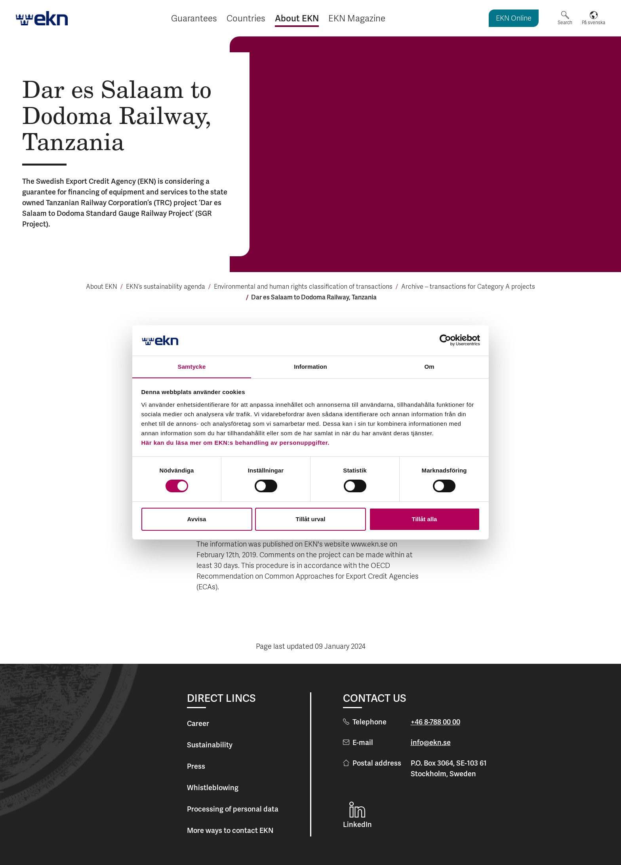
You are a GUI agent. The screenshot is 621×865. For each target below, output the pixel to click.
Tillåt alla (424, 519)
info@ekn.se (431, 742)
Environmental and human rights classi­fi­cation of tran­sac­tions (303, 287)
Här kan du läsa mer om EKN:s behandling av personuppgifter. (235, 442)
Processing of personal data (232, 809)
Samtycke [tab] (192, 366)
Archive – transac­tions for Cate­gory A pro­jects (468, 287)
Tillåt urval (311, 519)
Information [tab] (310, 366)
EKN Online (513, 18)
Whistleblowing (212, 787)
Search (565, 22)
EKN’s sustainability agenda (165, 287)
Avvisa (196, 519)
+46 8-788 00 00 (435, 721)
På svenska (593, 22)
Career (198, 723)
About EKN (101, 287)
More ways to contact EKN (230, 830)
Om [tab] (429, 366)
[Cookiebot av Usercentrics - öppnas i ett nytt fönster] (445, 340)
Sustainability (209, 744)
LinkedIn (357, 824)
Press (196, 766)
